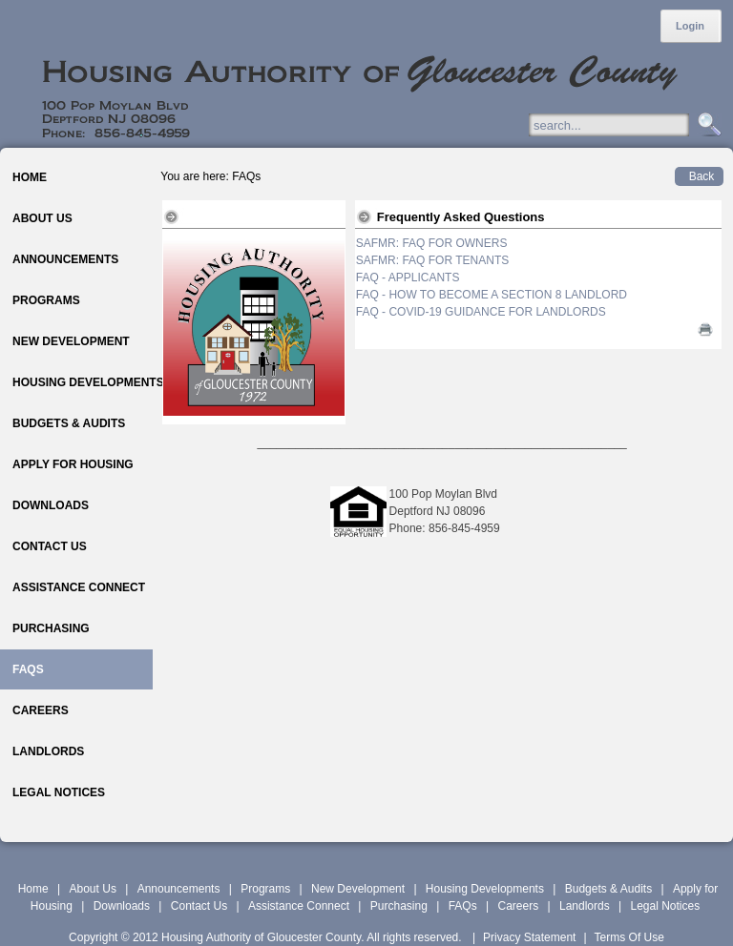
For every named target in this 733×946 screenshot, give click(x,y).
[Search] (627, 124)
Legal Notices (665, 906)
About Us (93, 888)
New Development (358, 888)
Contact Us (199, 906)
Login (690, 25)
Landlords (584, 906)
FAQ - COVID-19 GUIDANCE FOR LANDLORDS (481, 312)
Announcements (178, 888)
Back (702, 176)
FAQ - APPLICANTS (408, 277)
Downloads (122, 906)
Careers (517, 906)
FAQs (463, 906)
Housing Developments (485, 888)
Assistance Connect (298, 906)
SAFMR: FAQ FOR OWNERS (432, 243)
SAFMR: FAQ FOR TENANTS (432, 260)
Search (707, 125)
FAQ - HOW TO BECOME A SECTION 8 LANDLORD (491, 294)
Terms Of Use (629, 937)
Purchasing (399, 906)
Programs (265, 888)
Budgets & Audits (608, 888)
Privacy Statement (529, 937)
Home (33, 888)
